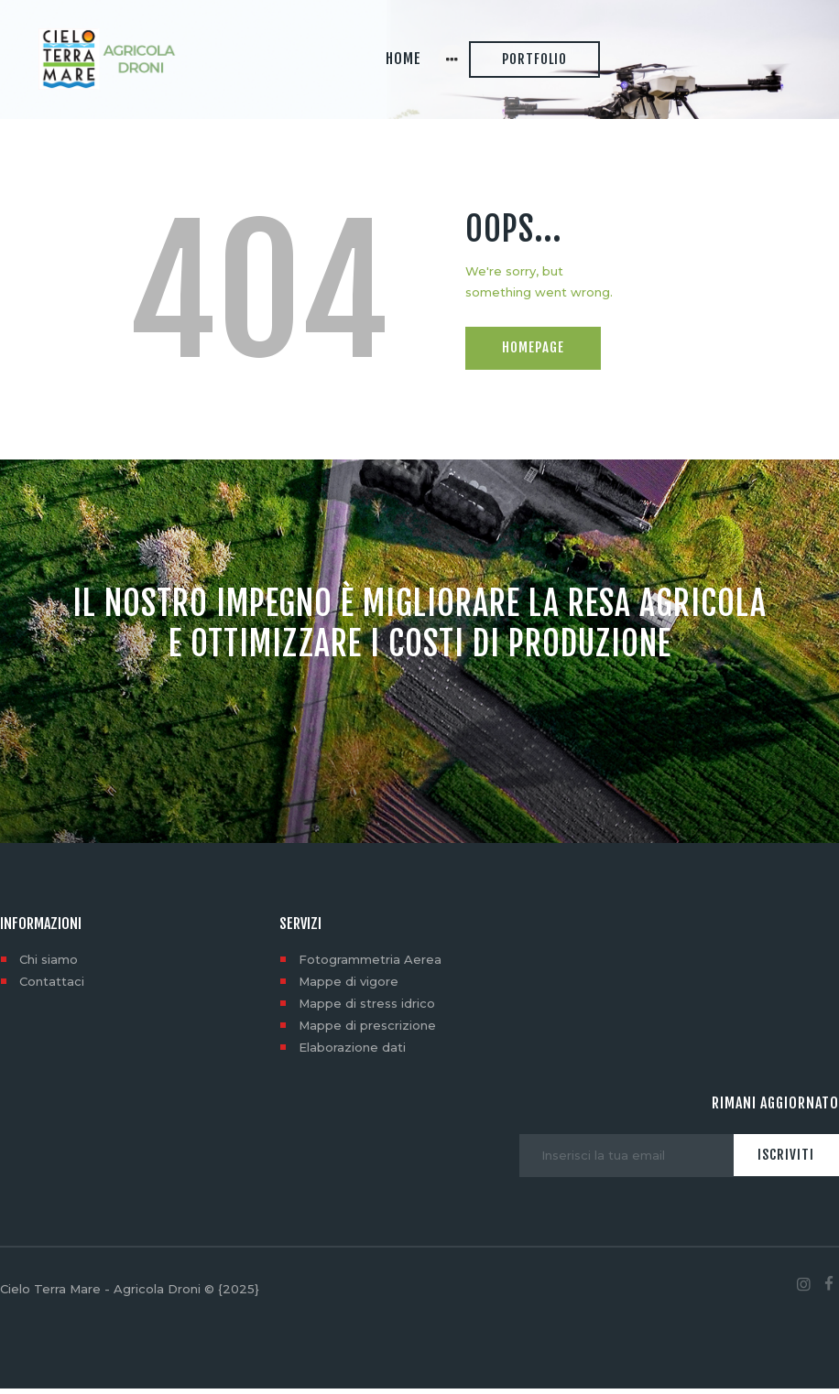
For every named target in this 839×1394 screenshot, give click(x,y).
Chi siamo (48, 964)
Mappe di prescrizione (367, 1030)
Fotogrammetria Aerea (370, 964)
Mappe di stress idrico (367, 1008)
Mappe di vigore (348, 986)
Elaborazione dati (352, 1052)
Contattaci (51, 986)
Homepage (533, 353)
